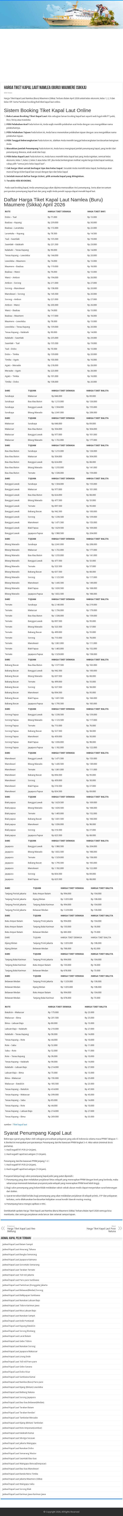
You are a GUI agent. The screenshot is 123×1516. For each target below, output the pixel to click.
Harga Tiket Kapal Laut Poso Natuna (99, 1229)
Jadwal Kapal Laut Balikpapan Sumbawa (21, 1295)
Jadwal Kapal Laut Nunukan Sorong (18, 1346)
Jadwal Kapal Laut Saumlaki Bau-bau (19, 1458)
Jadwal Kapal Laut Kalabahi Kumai (18, 1433)
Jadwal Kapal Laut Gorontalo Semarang (21, 1264)
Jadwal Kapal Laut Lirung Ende (16, 1356)
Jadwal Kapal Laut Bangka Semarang (19, 1254)
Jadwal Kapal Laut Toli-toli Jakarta (18, 1275)
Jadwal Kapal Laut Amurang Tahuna (19, 1249)
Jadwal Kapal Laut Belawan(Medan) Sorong (22, 1290)
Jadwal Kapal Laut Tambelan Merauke (20, 1417)
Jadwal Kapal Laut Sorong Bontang (18, 1331)
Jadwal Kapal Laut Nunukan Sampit (18, 1315)
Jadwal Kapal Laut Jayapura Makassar (20, 1351)
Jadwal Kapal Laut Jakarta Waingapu (19, 1443)
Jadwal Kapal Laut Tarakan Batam (18, 1407)
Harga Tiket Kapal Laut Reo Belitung (24, 1229)
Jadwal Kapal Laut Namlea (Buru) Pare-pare (22, 1382)
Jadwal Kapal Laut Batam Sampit (17, 1244)
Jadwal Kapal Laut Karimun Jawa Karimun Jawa (24, 1494)
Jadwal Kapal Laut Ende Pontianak (18, 1321)
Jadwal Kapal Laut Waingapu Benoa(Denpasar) (24, 1463)
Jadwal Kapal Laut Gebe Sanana (17, 1366)
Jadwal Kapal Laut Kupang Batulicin (18, 1326)
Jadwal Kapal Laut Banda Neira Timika (20, 1474)
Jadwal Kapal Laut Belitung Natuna (18, 1392)
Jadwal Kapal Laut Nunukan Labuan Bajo (21, 1300)
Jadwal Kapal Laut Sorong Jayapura (19, 1397)
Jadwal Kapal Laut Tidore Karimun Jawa (20, 1305)
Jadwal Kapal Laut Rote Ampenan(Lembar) (22, 1428)
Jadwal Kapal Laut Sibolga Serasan (18, 1438)
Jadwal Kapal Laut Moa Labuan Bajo (19, 1310)
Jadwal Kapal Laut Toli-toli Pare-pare (19, 1361)
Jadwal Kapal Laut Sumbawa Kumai (18, 1377)
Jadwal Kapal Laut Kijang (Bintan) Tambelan (22, 1423)
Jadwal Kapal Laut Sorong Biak (16, 1489)
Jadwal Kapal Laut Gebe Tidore (17, 1341)
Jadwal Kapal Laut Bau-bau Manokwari (20, 1468)
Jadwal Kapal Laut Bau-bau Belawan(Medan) (23, 1402)
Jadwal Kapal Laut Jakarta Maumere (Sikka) (22, 1479)
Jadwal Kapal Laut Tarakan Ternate (18, 1270)
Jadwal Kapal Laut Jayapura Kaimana (19, 1259)
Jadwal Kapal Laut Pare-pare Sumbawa (20, 1280)
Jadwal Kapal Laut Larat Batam (16, 1336)
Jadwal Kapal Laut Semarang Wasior (19, 1453)
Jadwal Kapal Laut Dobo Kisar (16, 1372)
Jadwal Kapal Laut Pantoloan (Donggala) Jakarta (24, 1285)
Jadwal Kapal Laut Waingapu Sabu (18, 1484)
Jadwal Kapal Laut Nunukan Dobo (18, 1448)
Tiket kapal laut (20, 1124)
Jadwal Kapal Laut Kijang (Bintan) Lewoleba (22, 1387)
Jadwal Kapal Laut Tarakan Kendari (18, 1412)
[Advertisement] (61, 56)
